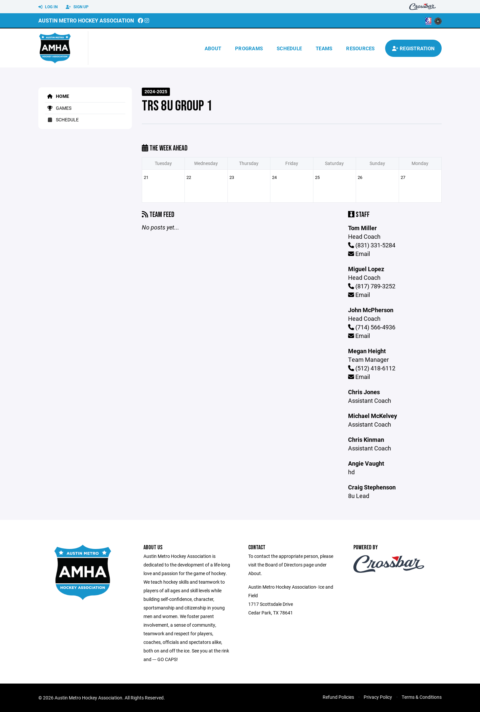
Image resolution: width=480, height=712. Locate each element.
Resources (360, 48)
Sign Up (77, 7)
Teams (324, 48)
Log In (48, 7)
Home (57, 96)
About (213, 48)
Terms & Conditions (422, 697)
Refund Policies (338, 697)
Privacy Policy (378, 697)
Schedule (289, 48)
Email (359, 254)
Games (58, 108)
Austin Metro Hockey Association (86, 20)
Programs (249, 48)
